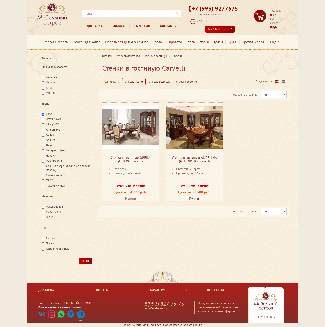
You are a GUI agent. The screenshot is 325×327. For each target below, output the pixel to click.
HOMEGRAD (53, 119)
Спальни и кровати (167, 42)
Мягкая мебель (56, 42)
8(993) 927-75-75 (164, 303)
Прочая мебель (253, 42)
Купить (130, 198)
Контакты (168, 26)
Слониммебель (55, 175)
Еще (275, 42)
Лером (50, 155)
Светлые (51, 238)
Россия (50, 93)
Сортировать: (111, 81)
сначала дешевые (160, 81)
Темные (50, 243)
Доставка (95, 26)
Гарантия (142, 26)
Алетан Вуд (53, 129)
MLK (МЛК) (53, 124)
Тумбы (218, 42)
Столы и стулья (197, 42)
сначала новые (134, 81)
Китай (49, 88)
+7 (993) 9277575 (215, 8)
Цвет (45, 228)
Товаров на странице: (245, 94)
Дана (49, 145)
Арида (50, 135)
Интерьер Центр (56, 150)
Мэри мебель (54, 161)
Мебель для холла (86, 42)
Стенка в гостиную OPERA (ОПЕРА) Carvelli (130, 159)
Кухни (232, 42)
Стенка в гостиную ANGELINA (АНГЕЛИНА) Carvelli (194, 159)
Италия (50, 82)
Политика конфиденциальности (142, 325)
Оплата (119, 26)
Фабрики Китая (55, 185)
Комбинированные (57, 249)
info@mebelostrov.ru (212, 14)
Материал (48, 196)
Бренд (45, 103)
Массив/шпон (54, 207)
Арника (50, 140)
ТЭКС (49, 180)
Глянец (50, 217)
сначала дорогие (186, 81)
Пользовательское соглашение (182, 325)
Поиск (86, 261)
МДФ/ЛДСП (53, 212)
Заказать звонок (219, 29)
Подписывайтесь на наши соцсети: (59, 307)
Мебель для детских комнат (126, 42)
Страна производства (54, 67)
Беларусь (51, 77)
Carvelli (50, 114)
